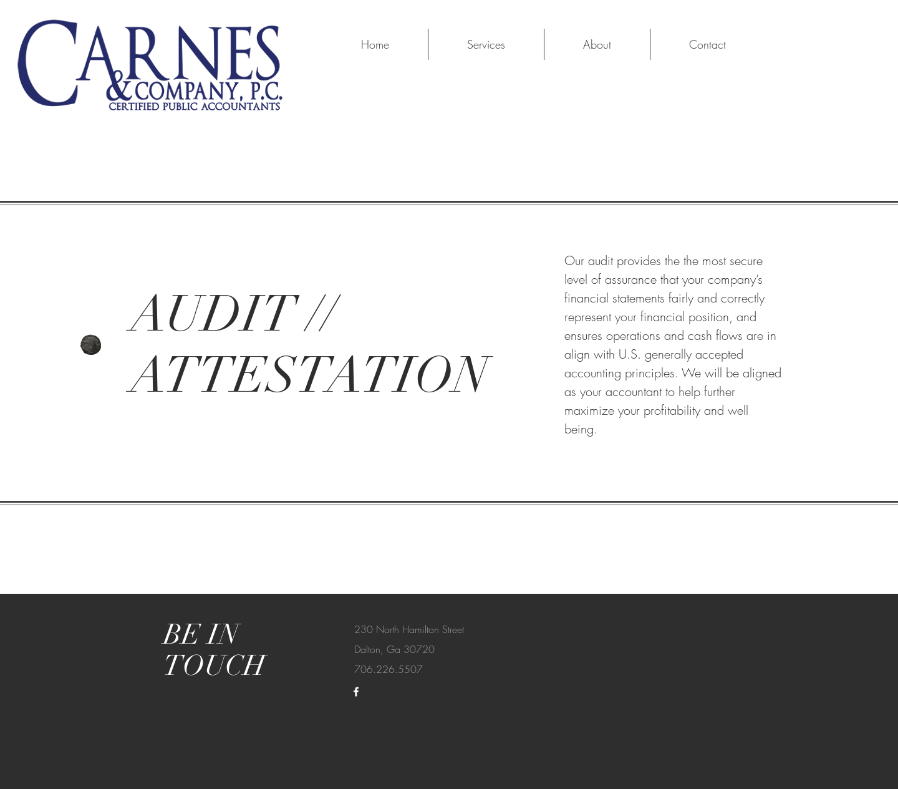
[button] (486, 44)
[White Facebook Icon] (356, 691)
